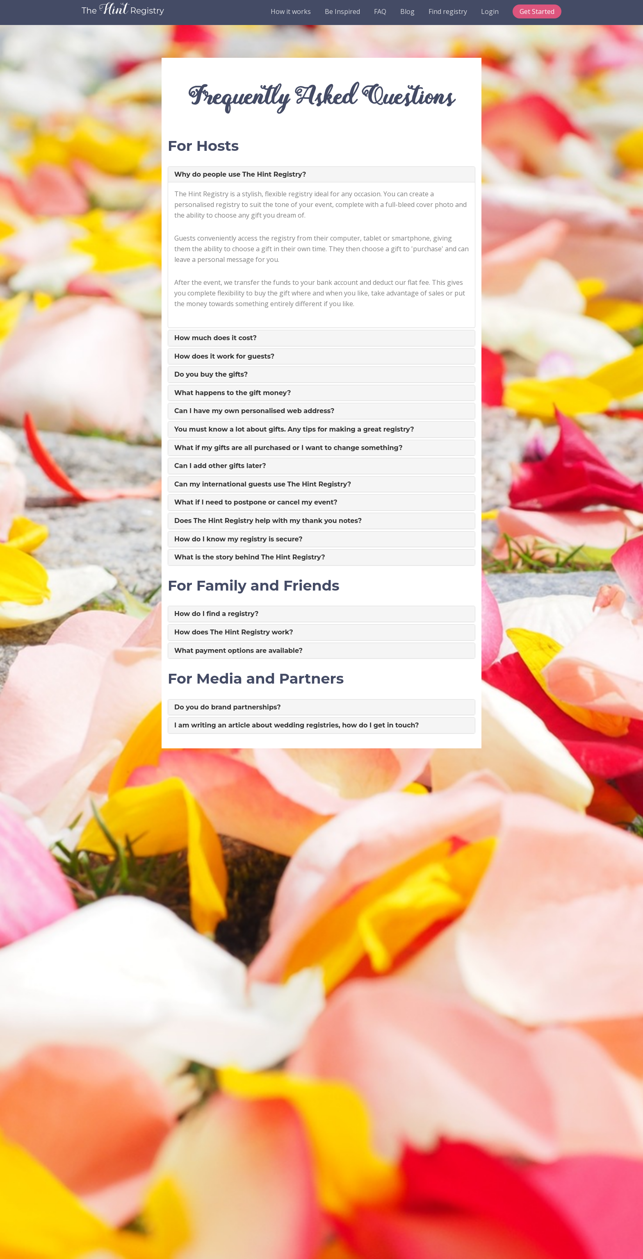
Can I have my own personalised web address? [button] (254, 411)
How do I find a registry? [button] (216, 614)
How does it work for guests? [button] (224, 356)
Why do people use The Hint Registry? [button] (240, 174)
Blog (407, 11)
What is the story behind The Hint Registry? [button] (249, 557)
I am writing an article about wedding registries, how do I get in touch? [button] (296, 725)
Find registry (448, 11)
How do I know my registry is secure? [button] (238, 539)
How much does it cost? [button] (215, 338)
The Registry (123, 11)
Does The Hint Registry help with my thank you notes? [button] (268, 521)
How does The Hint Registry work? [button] (233, 632)
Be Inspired (342, 11)
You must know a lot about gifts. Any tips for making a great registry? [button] (294, 429)
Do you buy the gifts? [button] (211, 374)
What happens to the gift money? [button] (232, 393)
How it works (291, 11)
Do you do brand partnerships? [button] (227, 707)
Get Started (537, 11)
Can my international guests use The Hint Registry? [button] (262, 484)
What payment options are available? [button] (238, 650)
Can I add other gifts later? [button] (220, 466)
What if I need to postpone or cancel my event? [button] (255, 502)
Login (490, 11)
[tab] (321, 174)
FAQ (380, 11)
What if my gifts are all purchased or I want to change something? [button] (288, 448)
